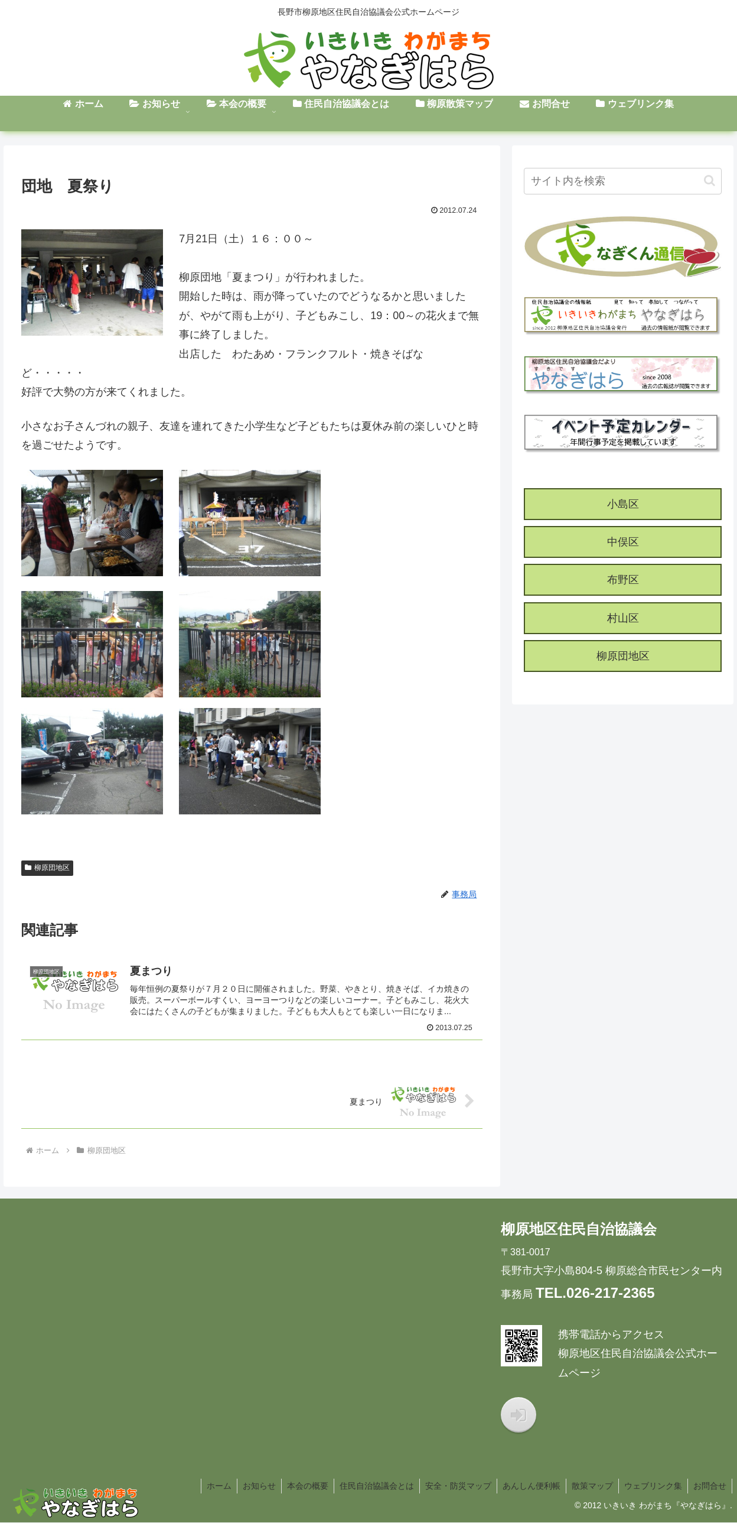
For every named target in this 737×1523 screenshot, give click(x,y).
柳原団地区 (47, 867)
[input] (623, 181)
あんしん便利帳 (527, 1486)
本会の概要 (300, 1486)
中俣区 (623, 542)
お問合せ (709, 1486)
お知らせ (250, 1486)
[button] (709, 180)
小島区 (623, 504)
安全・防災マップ (453, 1486)
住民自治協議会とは (370, 1486)
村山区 (623, 618)
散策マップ (589, 1486)
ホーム (209, 1486)
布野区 (623, 580)
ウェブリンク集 (651, 1486)
